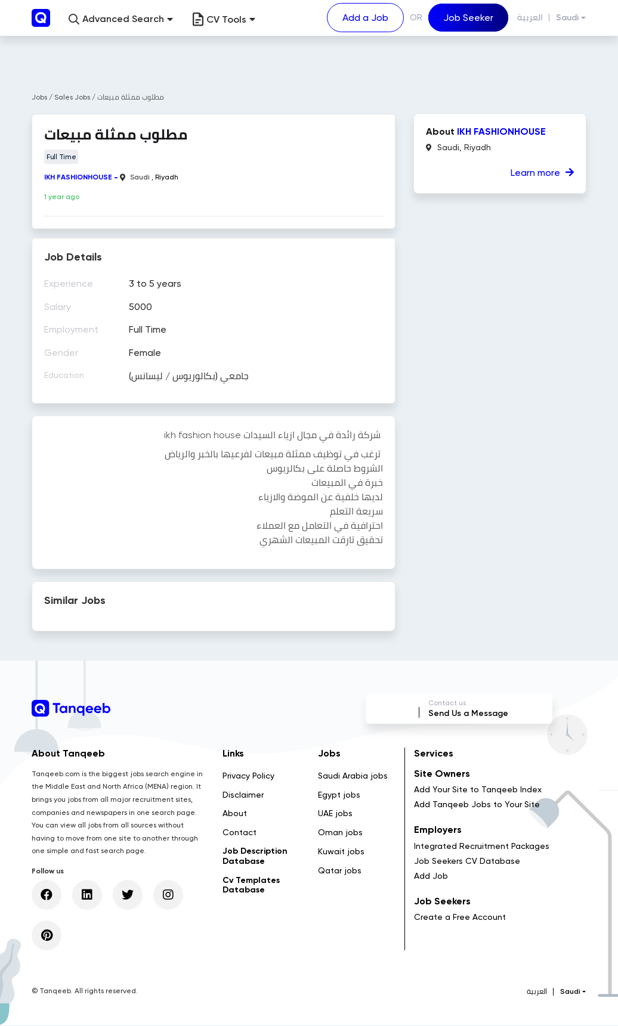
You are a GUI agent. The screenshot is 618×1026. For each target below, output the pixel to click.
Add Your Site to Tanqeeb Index (478, 790)
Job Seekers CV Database (467, 861)
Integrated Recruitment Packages (481, 846)
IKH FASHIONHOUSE (78, 177)
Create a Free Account (460, 917)
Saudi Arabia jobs (353, 776)
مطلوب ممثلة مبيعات (130, 97)
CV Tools (224, 19)
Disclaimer (243, 795)
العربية (530, 18)
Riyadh (166, 177)
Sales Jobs (73, 97)
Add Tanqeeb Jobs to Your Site (477, 805)
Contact (240, 833)
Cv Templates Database (251, 886)
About (235, 814)
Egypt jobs (339, 795)
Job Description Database (255, 857)
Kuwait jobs (341, 852)
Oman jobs (340, 833)
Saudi (567, 18)
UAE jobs (335, 814)
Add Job (431, 876)
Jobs (39, 97)
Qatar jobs (339, 871)
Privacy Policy (248, 776)
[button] (121, 19)
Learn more (542, 172)
